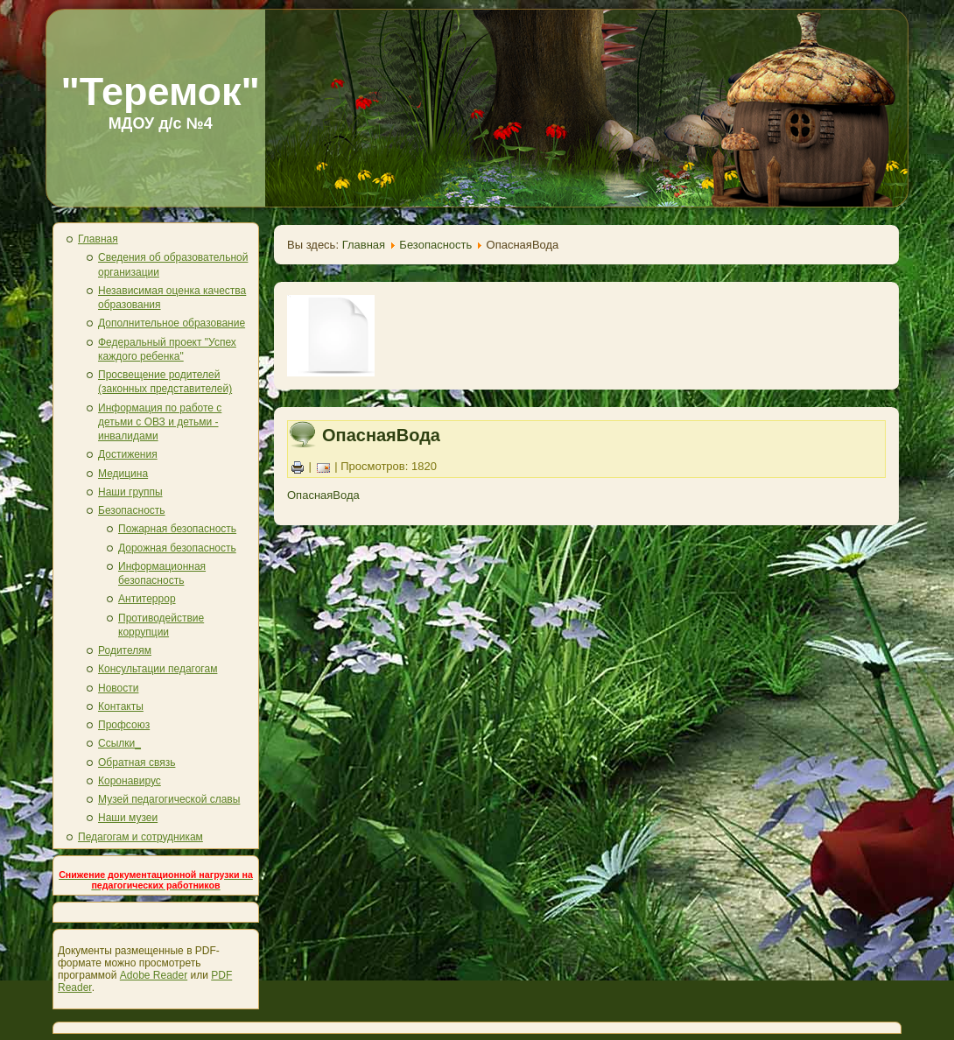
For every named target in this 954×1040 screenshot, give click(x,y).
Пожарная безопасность (177, 529)
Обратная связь (136, 762)
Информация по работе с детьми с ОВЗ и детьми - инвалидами (159, 422)
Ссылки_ (119, 743)
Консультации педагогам (157, 669)
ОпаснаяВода (381, 435)
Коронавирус (129, 781)
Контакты (121, 706)
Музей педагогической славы (169, 799)
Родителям (124, 650)
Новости (118, 688)
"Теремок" (160, 91)
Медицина (123, 473)
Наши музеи (128, 818)
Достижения (128, 454)
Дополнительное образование (171, 323)
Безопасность (131, 510)
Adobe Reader (153, 975)
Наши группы (130, 492)
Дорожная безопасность (177, 548)
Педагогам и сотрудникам (140, 837)
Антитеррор (147, 599)
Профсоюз (124, 725)
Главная (98, 239)
